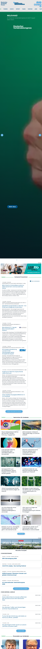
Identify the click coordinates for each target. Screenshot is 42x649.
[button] (2, 646)
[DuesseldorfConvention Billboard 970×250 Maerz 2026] (21, 546)
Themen (5, 9)
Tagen (23, 9)
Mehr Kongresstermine (21, 595)
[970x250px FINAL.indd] (21, 264)
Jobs (36, 9)
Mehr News (21, 540)
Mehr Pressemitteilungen (14, 411)
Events (12, 9)
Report (18, 9)
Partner (30, 9)
